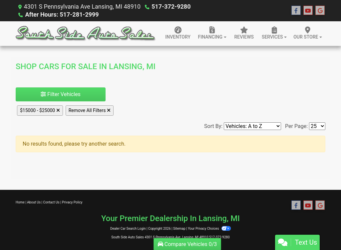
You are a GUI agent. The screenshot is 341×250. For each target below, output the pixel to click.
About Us (34, 202)
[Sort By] (252, 126)
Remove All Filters (90, 110)
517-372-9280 (171, 6)
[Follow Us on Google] (320, 11)
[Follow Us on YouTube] (308, 11)
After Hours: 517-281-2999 (62, 14)
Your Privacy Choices (209, 228)
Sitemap (179, 228)
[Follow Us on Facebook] (296, 11)
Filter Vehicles (61, 94)
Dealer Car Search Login (128, 228)
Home (20, 202)
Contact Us (51, 202)
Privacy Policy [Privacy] (72, 202)
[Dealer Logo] (86, 33)
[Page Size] (317, 126)
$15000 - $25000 (40, 110)
